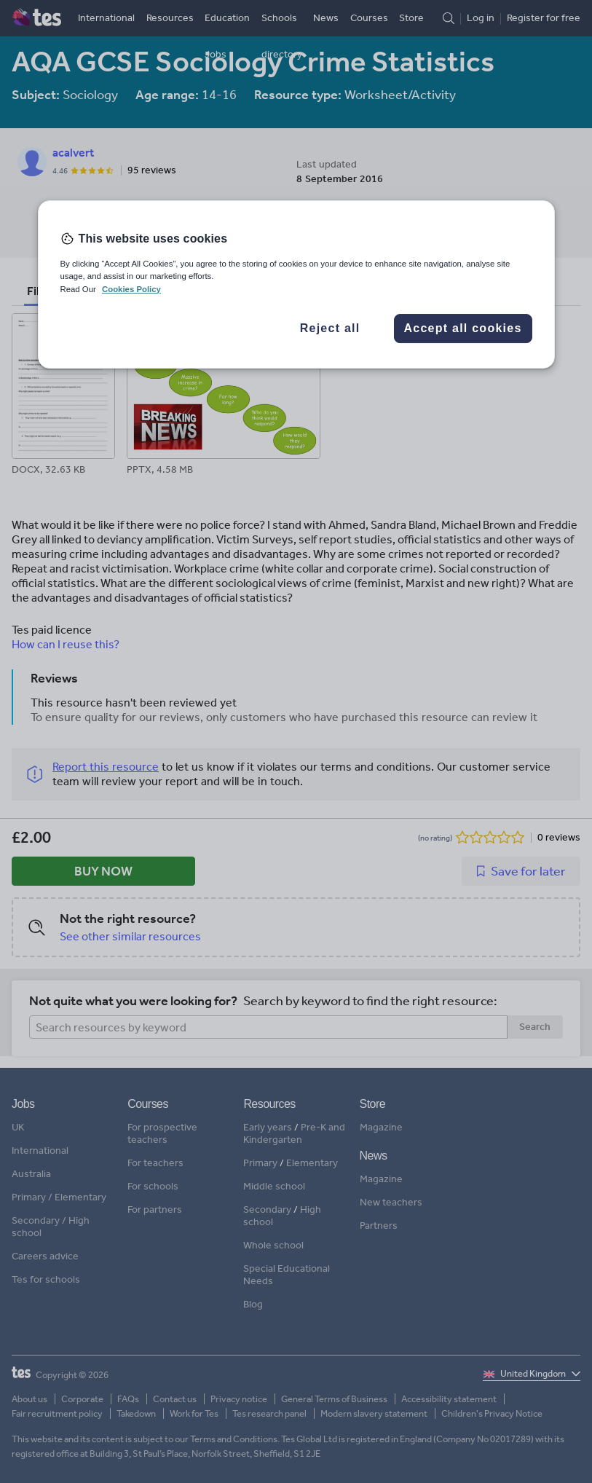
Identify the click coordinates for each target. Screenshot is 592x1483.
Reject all (330, 328)
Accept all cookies (462, 328)
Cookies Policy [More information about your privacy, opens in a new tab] (131, 289)
